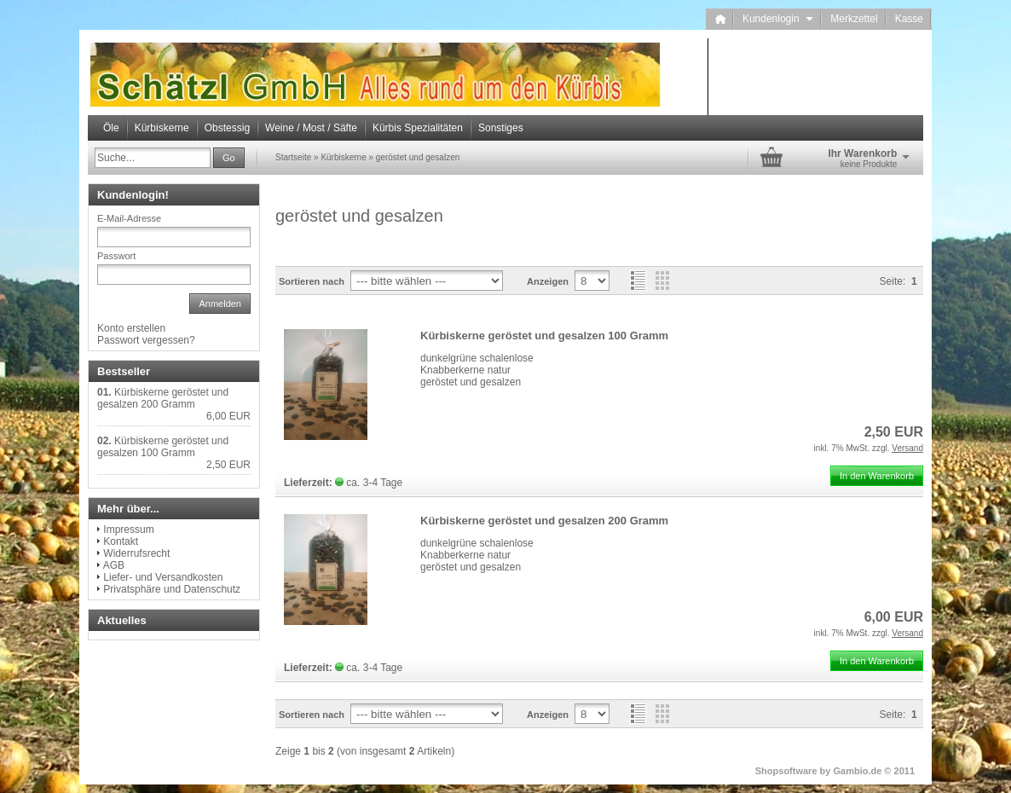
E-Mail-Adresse (129, 218)
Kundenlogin (777, 19)
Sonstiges (500, 128)
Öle (111, 128)
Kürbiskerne (162, 128)
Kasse (909, 19)
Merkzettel (853, 19)
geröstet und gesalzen (417, 157)
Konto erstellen (131, 328)
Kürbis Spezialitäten (418, 128)
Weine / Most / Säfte (311, 128)
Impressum (128, 529)
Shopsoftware (786, 771)
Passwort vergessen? (146, 340)
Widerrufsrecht (136, 553)
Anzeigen (548, 281)
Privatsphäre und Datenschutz (171, 589)
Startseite (293, 157)
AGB (113, 565)
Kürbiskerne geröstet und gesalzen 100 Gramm (544, 335)
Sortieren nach (311, 281)
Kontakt (120, 541)
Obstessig (227, 128)
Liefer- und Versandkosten (162, 577)
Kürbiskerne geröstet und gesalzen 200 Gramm (544, 520)
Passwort (116, 256)
